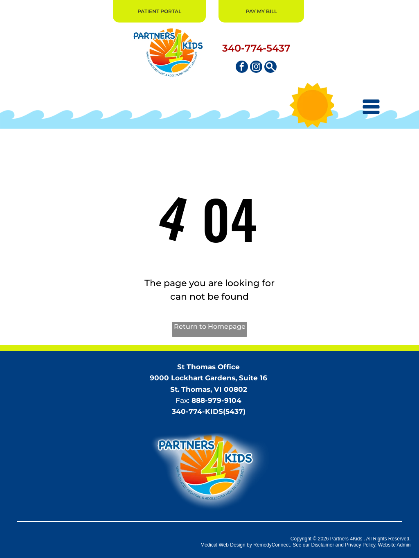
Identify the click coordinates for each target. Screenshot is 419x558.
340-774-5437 (256, 48)
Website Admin (394, 545)
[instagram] (256, 68)
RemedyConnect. (272, 545)
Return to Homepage (210, 326)
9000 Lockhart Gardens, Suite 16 (208, 378)
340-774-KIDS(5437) (209, 411)
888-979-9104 (216, 400)
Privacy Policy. (360, 545)
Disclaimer (322, 545)
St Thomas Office (208, 367)
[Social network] (270, 68)
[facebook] (242, 68)
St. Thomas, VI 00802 (208, 389)
